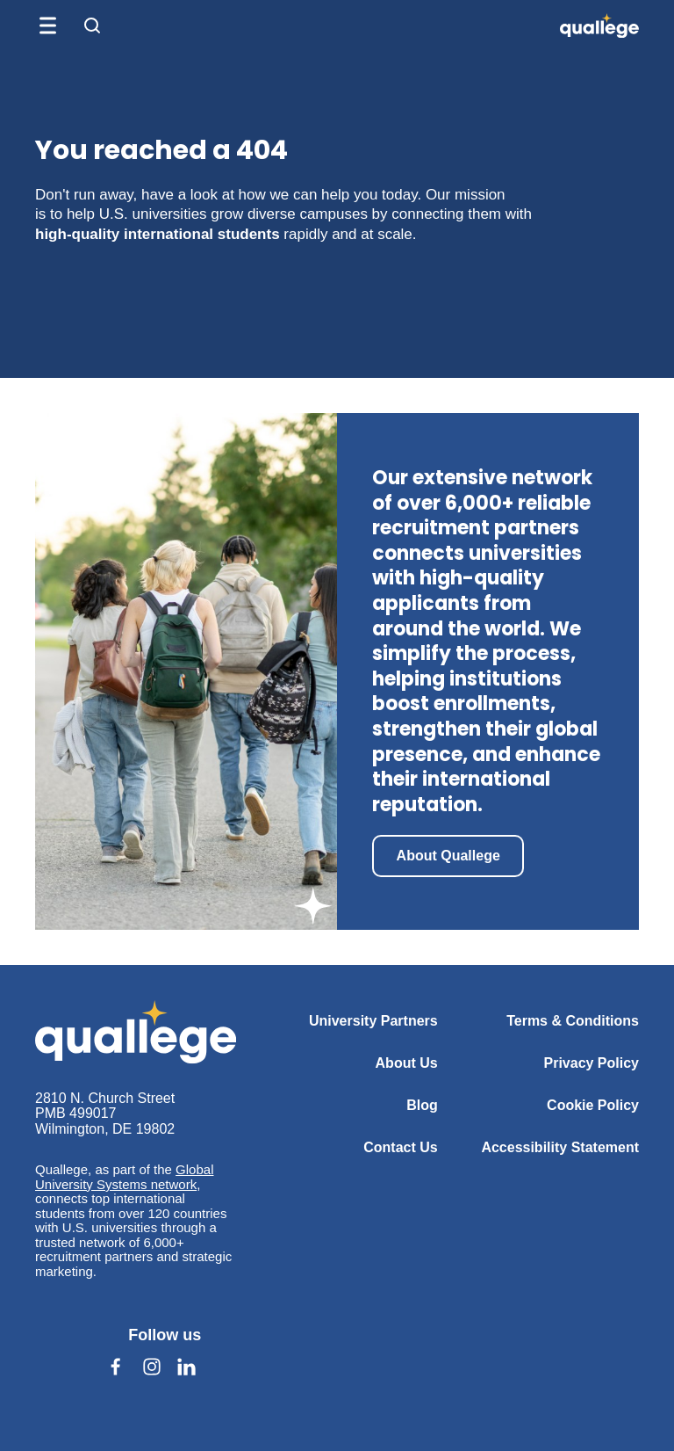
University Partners (373, 1020)
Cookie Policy (593, 1105)
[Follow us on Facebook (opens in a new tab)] (116, 1367)
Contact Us (400, 1147)
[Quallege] (135, 1031)
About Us (407, 1063)
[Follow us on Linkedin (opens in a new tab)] (187, 1367)
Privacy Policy (591, 1063)
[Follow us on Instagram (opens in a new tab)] (152, 1367)
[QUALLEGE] (599, 25)
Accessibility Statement (560, 1147)
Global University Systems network (124, 1177)
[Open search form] (92, 25)
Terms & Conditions (572, 1020)
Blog (422, 1105)
